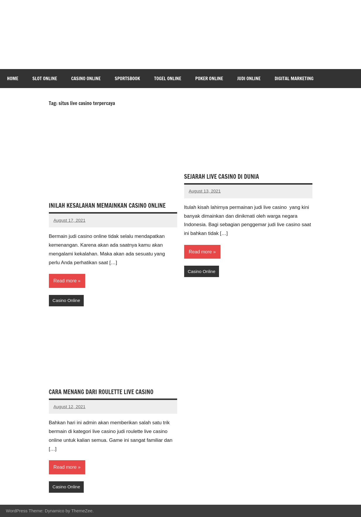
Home (12, 78)
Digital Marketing (294, 78)
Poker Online (209, 78)
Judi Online (249, 78)
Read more (65, 280)
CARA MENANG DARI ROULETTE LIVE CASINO (101, 392)
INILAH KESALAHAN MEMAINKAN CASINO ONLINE (107, 205)
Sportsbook (127, 78)
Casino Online (86, 78)
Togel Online (167, 78)
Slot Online (44, 78)
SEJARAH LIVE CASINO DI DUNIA (221, 176)
